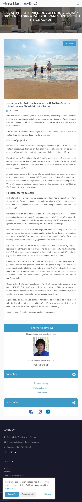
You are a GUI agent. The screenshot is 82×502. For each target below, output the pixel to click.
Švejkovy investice (41, 388)
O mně (7, 468)
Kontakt (7, 472)
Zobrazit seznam (41, 393)
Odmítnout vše (28, 494)
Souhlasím (12, 494)
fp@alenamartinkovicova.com (26, 442)
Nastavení (48, 494)
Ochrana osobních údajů (14, 475)
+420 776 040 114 (22, 447)
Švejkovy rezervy (41, 383)
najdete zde (10, 488)
